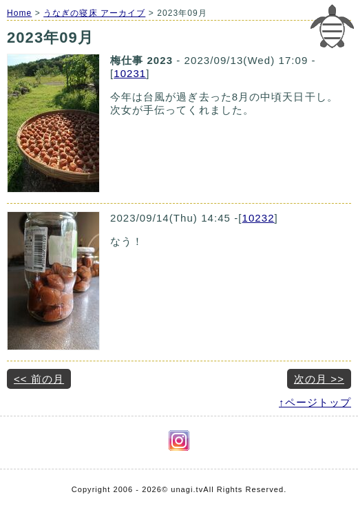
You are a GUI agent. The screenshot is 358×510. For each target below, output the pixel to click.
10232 (258, 218)
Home (19, 13)
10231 (130, 73)
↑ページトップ (315, 402)
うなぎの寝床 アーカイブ (94, 13)
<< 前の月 (39, 379)
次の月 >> (319, 379)
